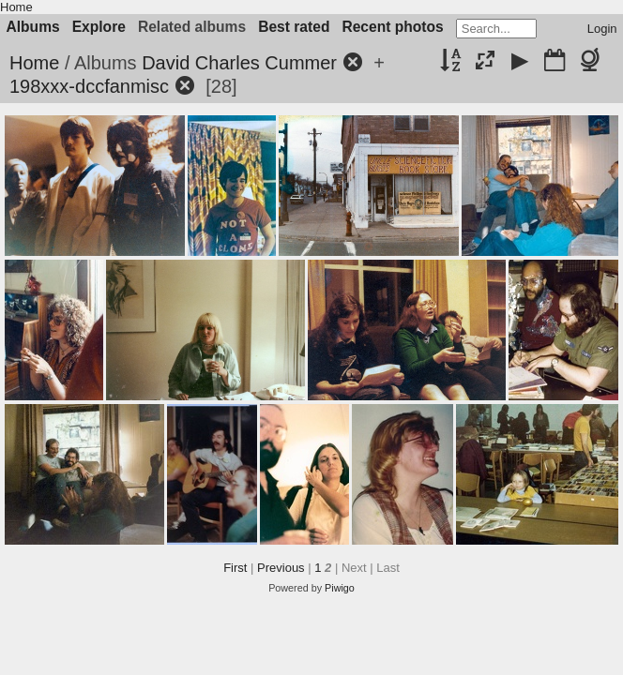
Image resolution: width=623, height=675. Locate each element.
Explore (99, 27)
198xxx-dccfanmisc (89, 86)
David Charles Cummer (239, 62)
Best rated (293, 27)
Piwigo (340, 587)
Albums (33, 27)
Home (16, 7)
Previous (281, 568)
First (235, 568)
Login (602, 29)
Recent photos (392, 27)
